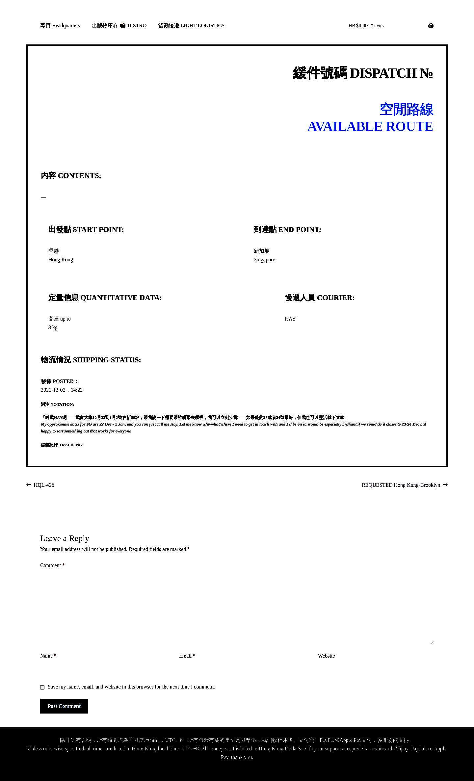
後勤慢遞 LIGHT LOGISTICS (191, 25)
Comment (52, 565)
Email (187, 656)
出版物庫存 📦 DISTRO (119, 25)
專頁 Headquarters (60, 25)
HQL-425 (44, 485)
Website (326, 656)
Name (48, 656)
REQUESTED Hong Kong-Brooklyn (401, 485)
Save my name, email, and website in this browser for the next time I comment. (131, 687)
